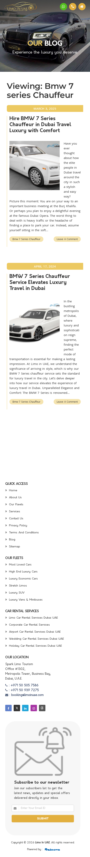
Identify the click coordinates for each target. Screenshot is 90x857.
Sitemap (12, 546)
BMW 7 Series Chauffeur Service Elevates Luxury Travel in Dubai (39, 282)
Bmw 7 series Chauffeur (26, 239)
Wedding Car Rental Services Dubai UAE (34, 638)
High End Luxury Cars (21, 571)
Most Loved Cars (18, 564)
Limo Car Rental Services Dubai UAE (31, 617)
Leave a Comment (67, 239)
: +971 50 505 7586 (22, 685)
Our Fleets (14, 504)
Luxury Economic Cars (21, 578)
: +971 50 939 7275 (22, 690)
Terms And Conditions (22, 532)
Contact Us (14, 518)
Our (35, 44)
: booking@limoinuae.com (24, 695)
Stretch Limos (16, 585)
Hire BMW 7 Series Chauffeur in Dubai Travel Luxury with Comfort (40, 124)
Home (11, 490)
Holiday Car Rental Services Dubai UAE (33, 645)
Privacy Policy (16, 525)
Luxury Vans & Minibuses (24, 599)
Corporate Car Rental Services (27, 624)
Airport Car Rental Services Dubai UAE (33, 631)
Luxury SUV (15, 592)
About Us (13, 497)
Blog (10, 539)
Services (12, 511)
